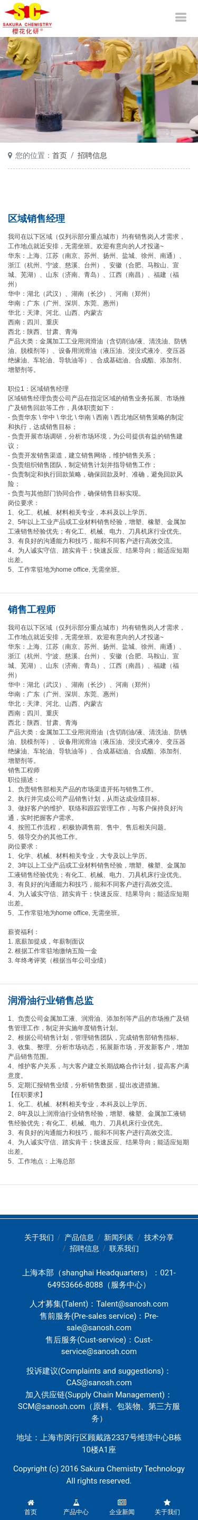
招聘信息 (92, 155)
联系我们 (124, 1248)
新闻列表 (119, 1237)
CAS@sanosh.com (98, 1382)
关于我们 (39, 1237)
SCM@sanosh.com (52, 1406)
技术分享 (159, 1237)
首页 (59, 155)
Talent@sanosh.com (132, 1304)
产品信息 (79, 1237)
